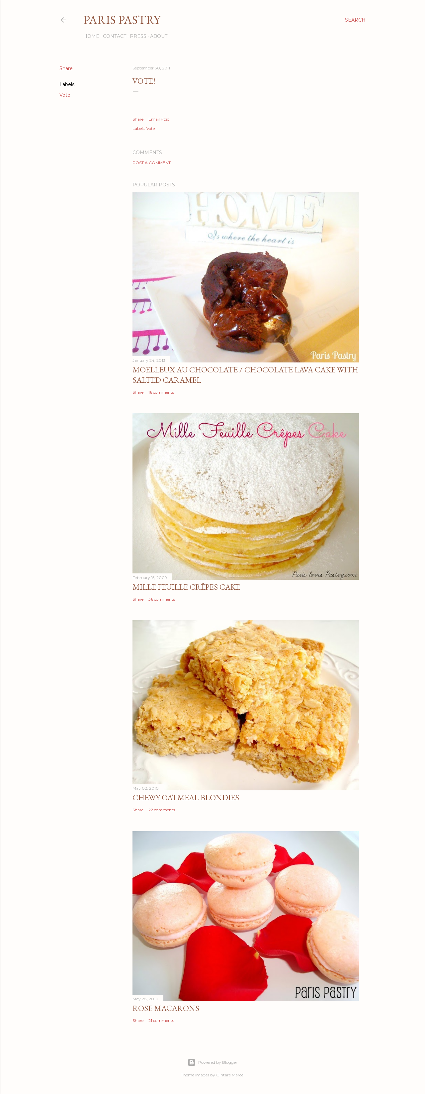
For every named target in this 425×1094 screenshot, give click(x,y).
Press (138, 36)
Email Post (158, 119)
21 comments (161, 1020)
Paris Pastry (121, 20)
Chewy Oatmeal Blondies (185, 797)
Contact (114, 36)
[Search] (355, 20)
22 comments (161, 809)
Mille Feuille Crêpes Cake (186, 587)
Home (91, 36)
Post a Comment (151, 162)
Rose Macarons (165, 1008)
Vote (64, 95)
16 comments (161, 392)
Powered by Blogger (212, 1062)
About (158, 36)
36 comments (161, 599)
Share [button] (66, 68)
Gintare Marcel (230, 1074)
